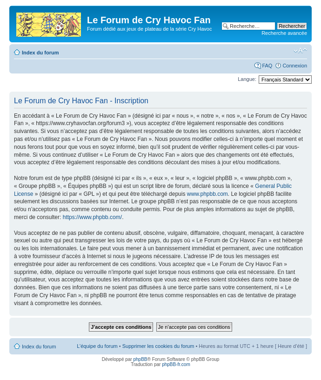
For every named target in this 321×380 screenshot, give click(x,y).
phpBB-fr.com (176, 364)
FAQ (267, 65)
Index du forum (40, 52)
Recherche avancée (284, 33)
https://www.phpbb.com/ (92, 217)
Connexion (294, 65)
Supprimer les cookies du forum (158, 346)
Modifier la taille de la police (300, 51)
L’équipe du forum (97, 346)
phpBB (140, 359)
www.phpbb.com (207, 194)
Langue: (247, 79)
